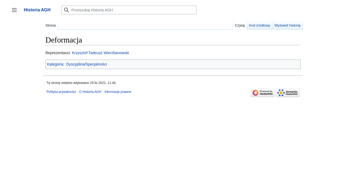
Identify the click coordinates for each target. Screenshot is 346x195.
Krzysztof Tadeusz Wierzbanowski (100, 53)
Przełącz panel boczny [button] (16, 12)
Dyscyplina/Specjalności (86, 64)
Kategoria (55, 64)
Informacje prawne (118, 92)
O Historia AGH (90, 92)
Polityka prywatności (61, 92)
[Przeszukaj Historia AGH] (129, 10)
